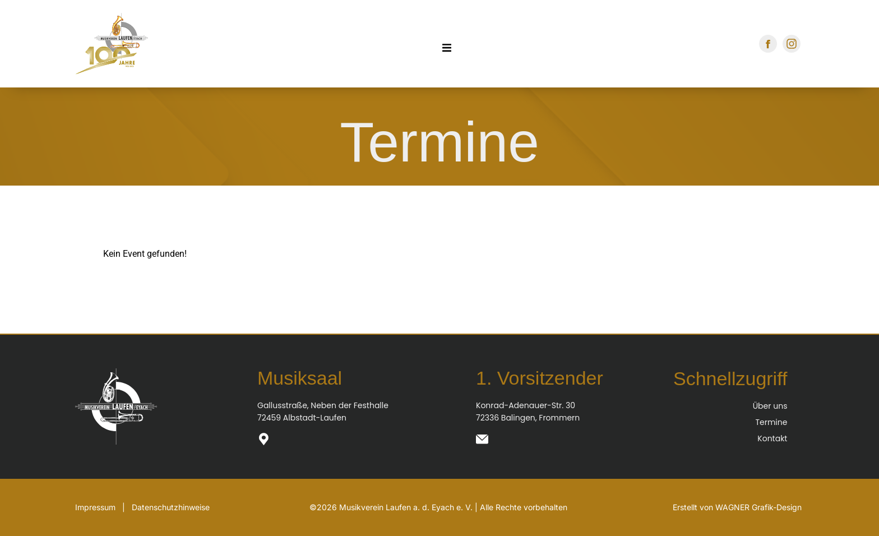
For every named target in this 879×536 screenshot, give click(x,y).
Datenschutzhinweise (171, 507)
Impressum (95, 507)
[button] (24, 511)
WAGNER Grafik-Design (758, 507)
